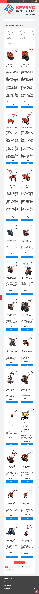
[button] (16, 1)
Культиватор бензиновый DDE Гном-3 (12, 466)
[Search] (33, 20)
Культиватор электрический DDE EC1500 (27, 540)
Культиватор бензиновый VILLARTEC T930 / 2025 (12, 424)
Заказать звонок (30, 16)
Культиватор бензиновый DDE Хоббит (27, 503)
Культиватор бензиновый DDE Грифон (27, 466)
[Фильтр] (1, 297)
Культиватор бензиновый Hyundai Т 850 (12, 540)
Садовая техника (9, 23)
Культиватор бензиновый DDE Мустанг (12, 503)
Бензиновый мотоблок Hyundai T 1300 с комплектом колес (12, 242)
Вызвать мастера (30, 17)
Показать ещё (19, 562)
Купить (11, 106)
